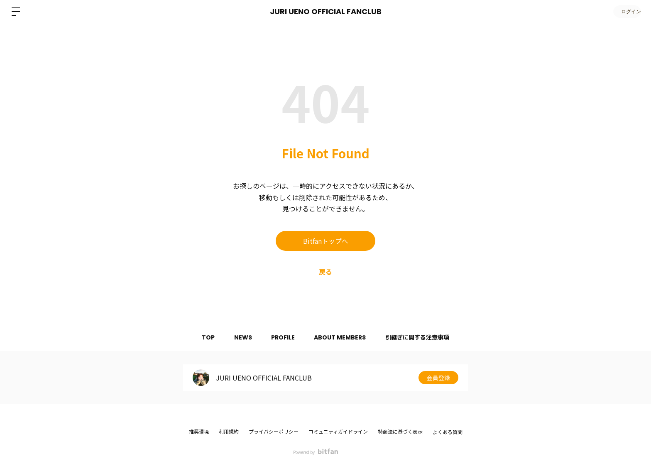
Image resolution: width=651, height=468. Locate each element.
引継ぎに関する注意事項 (420, 337)
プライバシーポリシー (274, 431)
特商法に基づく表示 (400, 431)
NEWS (241, 337)
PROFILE (283, 337)
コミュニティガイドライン (338, 431)
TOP (205, 337)
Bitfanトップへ (325, 241)
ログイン (626, 11)
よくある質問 (448, 431)
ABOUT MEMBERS (341, 337)
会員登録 (438, 377)
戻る (325, 271)
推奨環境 (199, 431)
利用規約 (229, 431)
